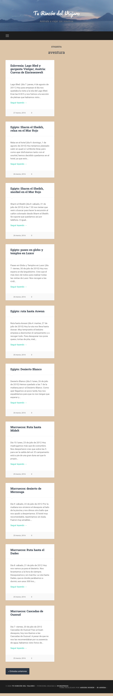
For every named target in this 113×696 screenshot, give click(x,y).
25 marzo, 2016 (19, 476)
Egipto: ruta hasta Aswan (27, 312)
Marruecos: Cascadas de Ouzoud (26, 615)
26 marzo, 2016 (19, 175)
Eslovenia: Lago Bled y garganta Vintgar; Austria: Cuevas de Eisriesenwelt (28, 69)
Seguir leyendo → (18, 103)
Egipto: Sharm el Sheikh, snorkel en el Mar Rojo (27, 190)
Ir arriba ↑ (102, 690)
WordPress (62, 688)
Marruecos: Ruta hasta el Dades (27, 553)
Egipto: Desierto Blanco (26, 370)
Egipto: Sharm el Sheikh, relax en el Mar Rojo (27, 129)
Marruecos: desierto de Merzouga (25, 492)
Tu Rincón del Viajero (56, 13)
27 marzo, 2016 (19, 113)
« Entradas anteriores (17, 674)
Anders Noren (87, 690)
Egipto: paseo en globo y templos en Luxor (26, 252)
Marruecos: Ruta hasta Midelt (25, 430)
